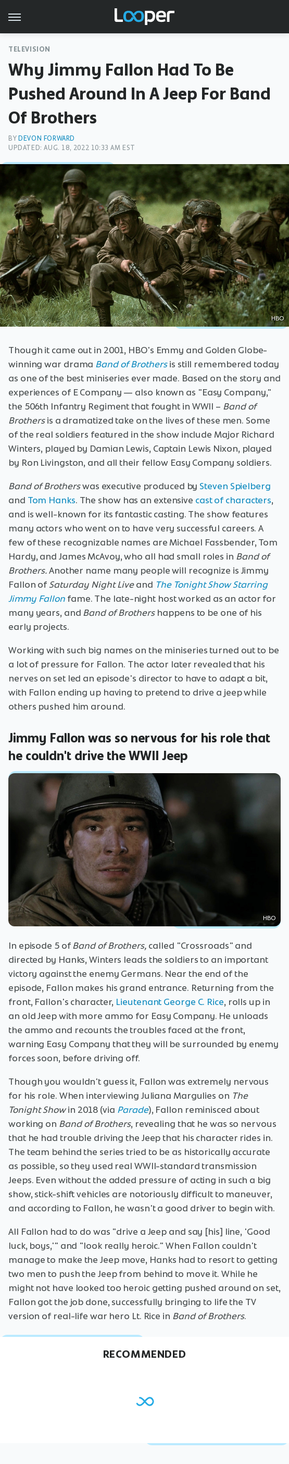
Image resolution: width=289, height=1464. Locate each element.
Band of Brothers (131, 364)
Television (29, 49)
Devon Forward (46, 138)
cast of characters (233, 500)
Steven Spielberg (234, 486)
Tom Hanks (52, 500)
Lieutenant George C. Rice (170, 1002)
